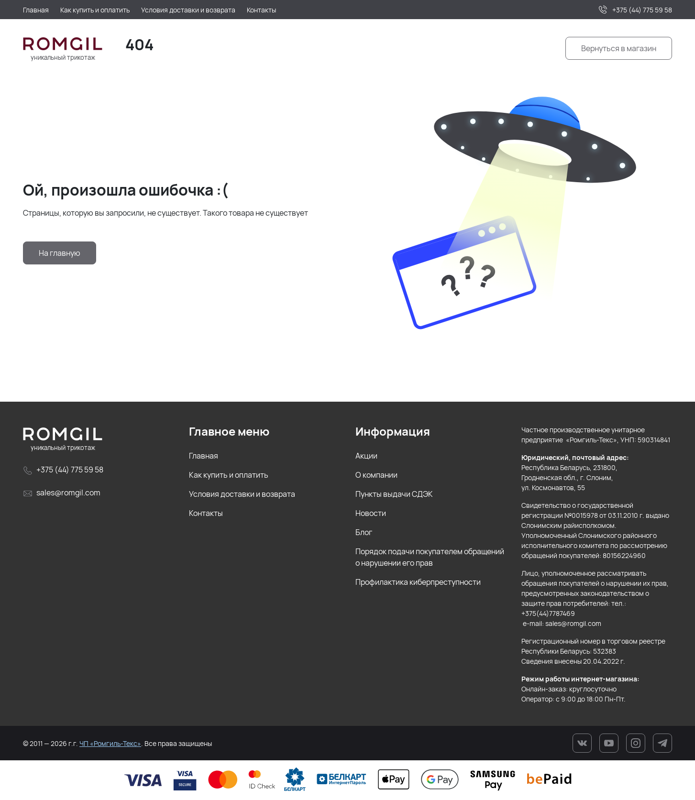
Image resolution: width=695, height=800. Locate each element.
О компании (376, 475)
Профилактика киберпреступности (418, 582)
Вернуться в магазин (618, 48)
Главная (203, 455)
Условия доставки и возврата (242, 494)
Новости (370, 513)
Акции (366, 455)
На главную (59, 253)
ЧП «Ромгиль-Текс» (110, 743)
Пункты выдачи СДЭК (394, 494)
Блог (363, 532)
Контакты (206, 513)
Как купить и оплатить (228, 475)
